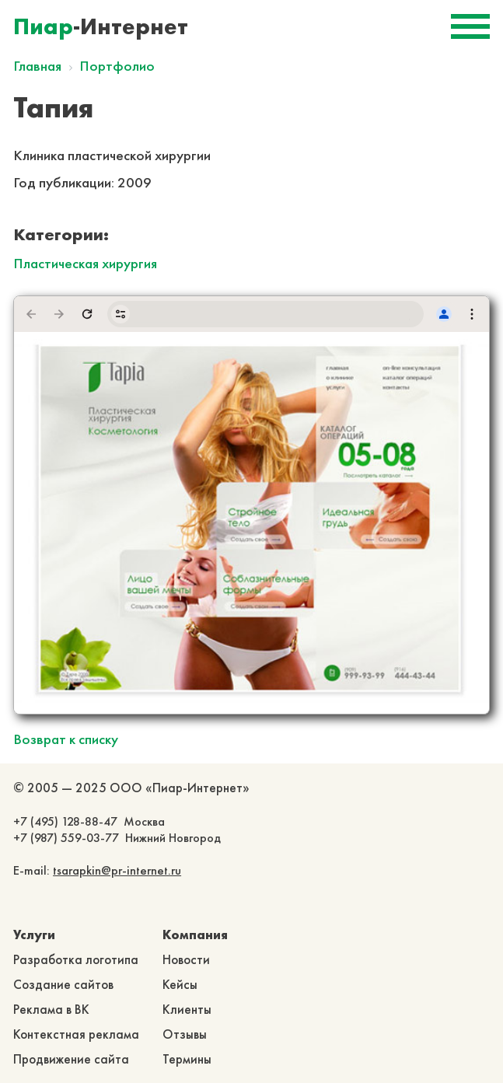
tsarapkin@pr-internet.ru (117, 870)
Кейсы (179, 984)
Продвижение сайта (71, 1058)
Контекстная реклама (76, 1034)
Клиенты (186, 1009)
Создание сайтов (63, 984)
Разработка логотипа (75, 959)
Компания (195, 934)
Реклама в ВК (51, 1009)
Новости (186, 959)
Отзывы (184, 1034)
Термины (186, 1058)
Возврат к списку (65, 739)
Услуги (34, 934)
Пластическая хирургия (85, 263)
